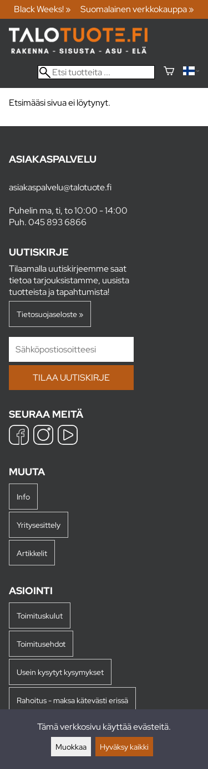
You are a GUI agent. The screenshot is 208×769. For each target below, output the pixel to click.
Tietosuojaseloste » (50, 314)
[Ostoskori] (169, 72)
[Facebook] (19, 436)
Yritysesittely (38, 524)
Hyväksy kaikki (124, 746)
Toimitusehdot (41, 643)
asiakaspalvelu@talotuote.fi (60, 187)
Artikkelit (32, 553)
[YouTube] (68, 436)
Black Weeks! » (42, 9)
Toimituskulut (40, 615)
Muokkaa (71, 746)
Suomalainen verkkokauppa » (137, 9)
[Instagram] (43, 436)
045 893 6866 (57, 222)
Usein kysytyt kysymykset (60, 672)
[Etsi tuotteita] (96, 72)
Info (23, 496)
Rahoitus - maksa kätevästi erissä (72, 700)
